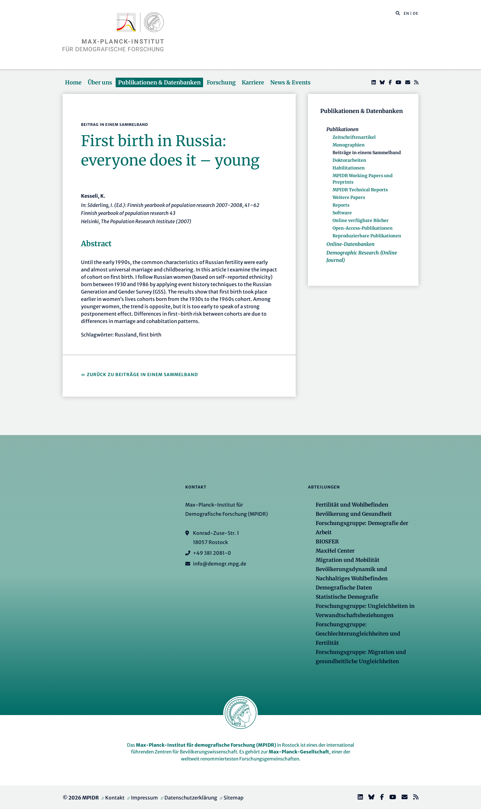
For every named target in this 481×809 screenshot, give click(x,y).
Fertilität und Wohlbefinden (352, 504)
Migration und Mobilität (347, 560)
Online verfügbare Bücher (361, 220)
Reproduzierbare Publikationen (367, 236)
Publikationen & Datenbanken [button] (159, 82)
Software (342, 213)
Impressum (144, 798)
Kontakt (115, 798)
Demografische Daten (344, 587)
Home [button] (73, 82)
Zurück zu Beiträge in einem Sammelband (142, 374)
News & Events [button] (290, 82)
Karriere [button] (253, 82)
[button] (398, 13)
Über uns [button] (100, 82)
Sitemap (234, 798)
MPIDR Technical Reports (360, 190)
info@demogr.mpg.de (219, 564)
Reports (341, 205)
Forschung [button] (221, 82)
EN (406, 13)
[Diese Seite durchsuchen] (394, 13)
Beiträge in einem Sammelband (367, 152)
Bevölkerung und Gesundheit (354, 514)
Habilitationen (349, 168)
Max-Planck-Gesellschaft (299, 752)
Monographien (349, 145)
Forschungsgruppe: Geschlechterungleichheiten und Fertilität (358, 633)
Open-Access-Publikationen (363, 228)
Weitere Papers (349, 197)
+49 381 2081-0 (212, 553)
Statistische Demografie (347, 596)
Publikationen (342, 129)
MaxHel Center (335, 550)
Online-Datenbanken (350, 244)
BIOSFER (327, 541)
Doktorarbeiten (349, 160)
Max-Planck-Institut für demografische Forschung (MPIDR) (206, 745)
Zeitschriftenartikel (354, 137)
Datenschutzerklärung (190, 798)
